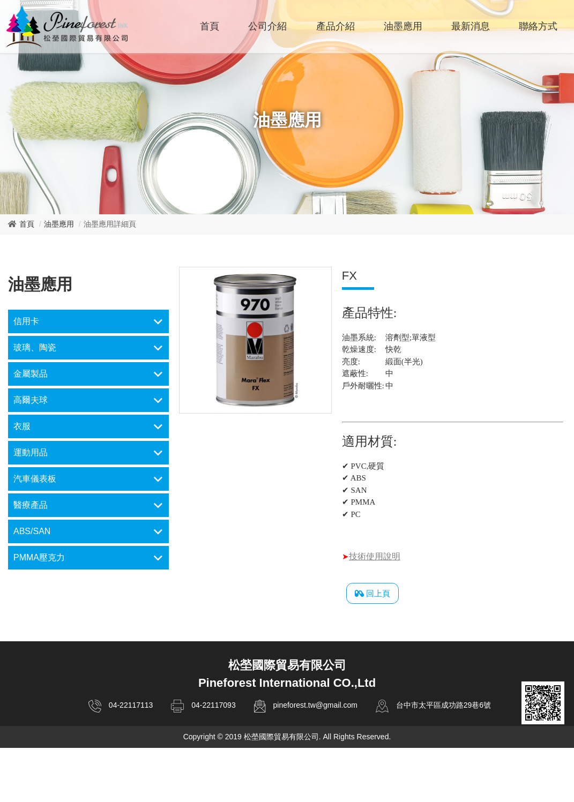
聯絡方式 (538, 26)
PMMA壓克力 (39, 557)
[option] (255, 340)
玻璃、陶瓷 (34, 347)
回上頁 (372, 593)
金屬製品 (30, 373)
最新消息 (470, 26)
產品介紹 (335, 26)
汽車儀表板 (34, 478)
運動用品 (30, 452)
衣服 (22, 426)
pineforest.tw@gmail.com (315, 705)
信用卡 (26, 321)
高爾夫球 (30, 399)
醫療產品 (30, 504)
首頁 (209, 26)
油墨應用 (403, 26)
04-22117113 (131, 705)
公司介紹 (267, 26)
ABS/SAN (31, 531)
